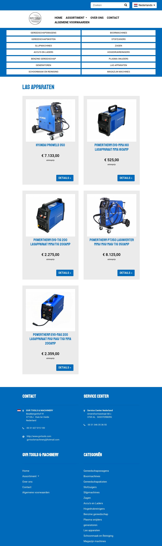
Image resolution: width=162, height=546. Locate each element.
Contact (113, 17)
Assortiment (75, 17)
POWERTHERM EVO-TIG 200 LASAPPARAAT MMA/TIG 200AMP (50, 242)
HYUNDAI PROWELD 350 (50, 145)
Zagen (118, 45)
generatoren (43, 65)
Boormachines (118, 32)
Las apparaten (118, 65)
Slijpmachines (43, 45)
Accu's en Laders (43, 52)
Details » (64, 178)
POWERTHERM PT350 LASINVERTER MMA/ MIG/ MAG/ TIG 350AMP (112, 242)
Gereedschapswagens (43, 32)
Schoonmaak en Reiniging (43, 71)
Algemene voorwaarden (72, 22)
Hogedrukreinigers (118, 52)
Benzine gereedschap (43, 58)
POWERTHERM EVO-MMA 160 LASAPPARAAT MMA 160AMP (112, 147)
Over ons (97, 17)
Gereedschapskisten (43, 39)
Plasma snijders (118, 58)
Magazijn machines (118, 71)
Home (58, 17)
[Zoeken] (110, 5)
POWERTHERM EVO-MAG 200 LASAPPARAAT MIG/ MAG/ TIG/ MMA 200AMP (50, 338)
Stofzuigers (119, 39)
